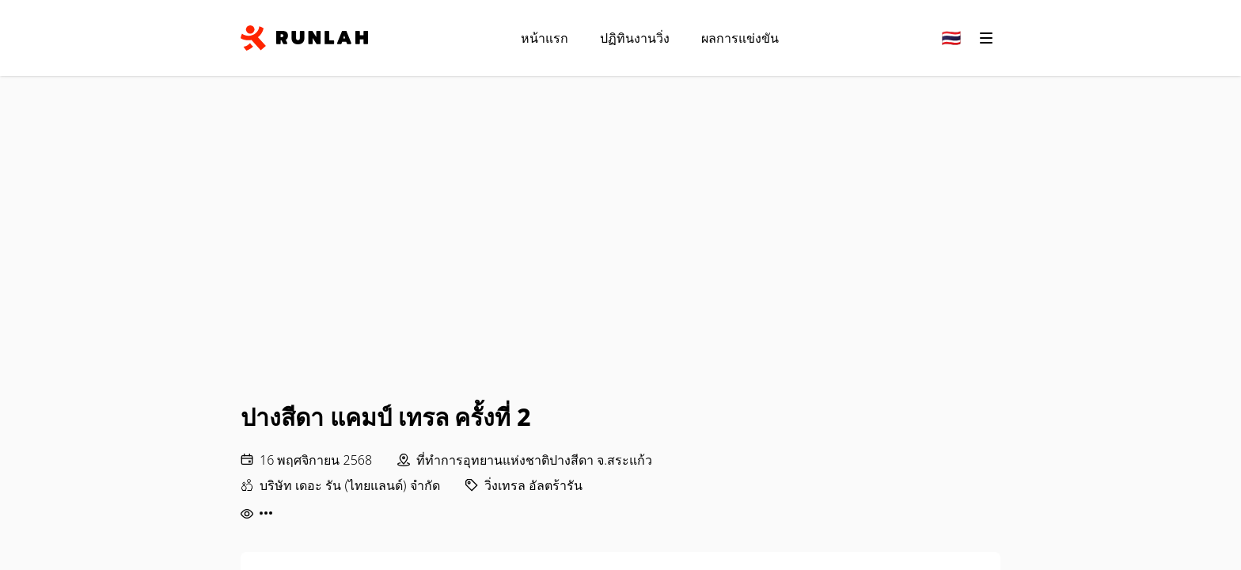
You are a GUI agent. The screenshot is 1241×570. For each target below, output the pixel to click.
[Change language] (951, 38)
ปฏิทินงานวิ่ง (635, 38)
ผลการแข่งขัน (740, 38)
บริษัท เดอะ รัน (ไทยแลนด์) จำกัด (350, 485)
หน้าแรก (544, 38)
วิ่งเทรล (505, 485)
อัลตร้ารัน (556, 485)
